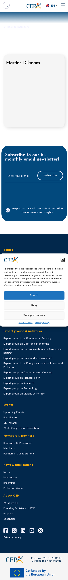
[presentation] (32, 192)
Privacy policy (26, 322)
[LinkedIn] (24, 530)
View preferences (34, 315)
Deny (34, 305)
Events (8, 405)
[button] (62, 260)
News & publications (18, 465)
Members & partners (18, 436)
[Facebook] (7, 530)
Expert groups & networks (22, 331)
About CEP (11, 495)
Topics (8, 250)
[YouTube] (33, 530)
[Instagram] (42, 530)
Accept (34, 295)
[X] (15, 530)
